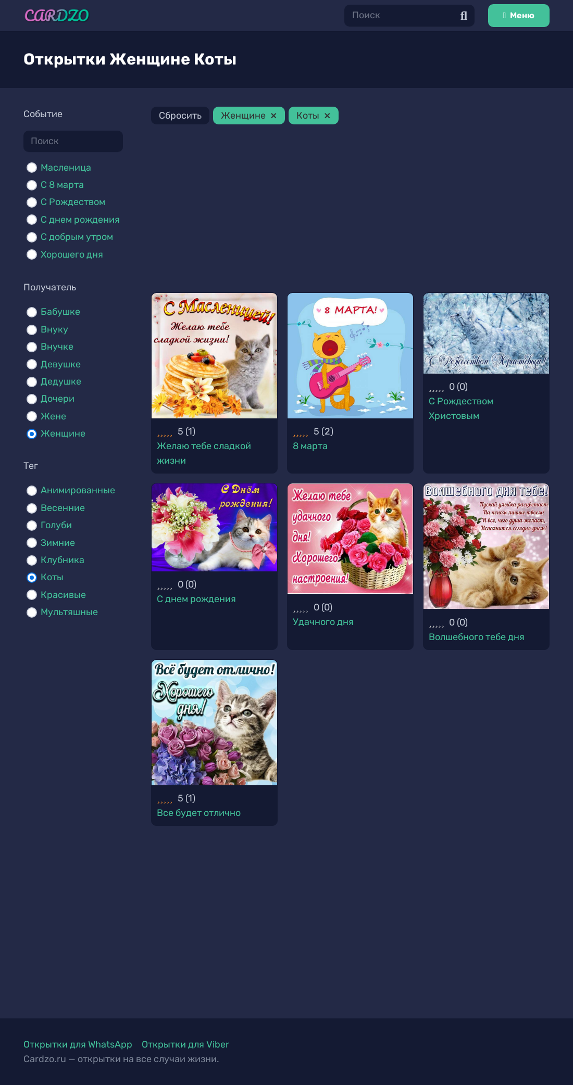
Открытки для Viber (185, 1044)
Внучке (57, 346)
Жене (53, 416)
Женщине (63, 433)
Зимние (58, 542)
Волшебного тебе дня (477, 637)
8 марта (310, 446)
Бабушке (60, 311)
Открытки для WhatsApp (77, 1044)
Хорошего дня (72, 254)
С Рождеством (73, 202)
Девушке (61, 364)
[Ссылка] (56, 15)
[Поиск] (409, 15)
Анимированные (78, 490)
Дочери (57, 398)
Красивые (63, 595)
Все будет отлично (199, 813)
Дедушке (61, 381)
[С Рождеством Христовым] (486, 333)
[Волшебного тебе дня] (486, 546)
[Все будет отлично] (214, 722)
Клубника (62, 560)
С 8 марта (62, 184)
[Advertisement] (350, 210)
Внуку (54, 329)
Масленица (66, 167)
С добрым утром (77, 236)
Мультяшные (69, 612)
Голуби (56, 525)
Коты (52, 577)
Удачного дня (323, 622)
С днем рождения (80, 219)
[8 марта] (350, 355)
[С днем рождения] (214, 527)
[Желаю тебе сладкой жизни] (214, 355)
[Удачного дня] (350, 538)
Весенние (63, 508)
